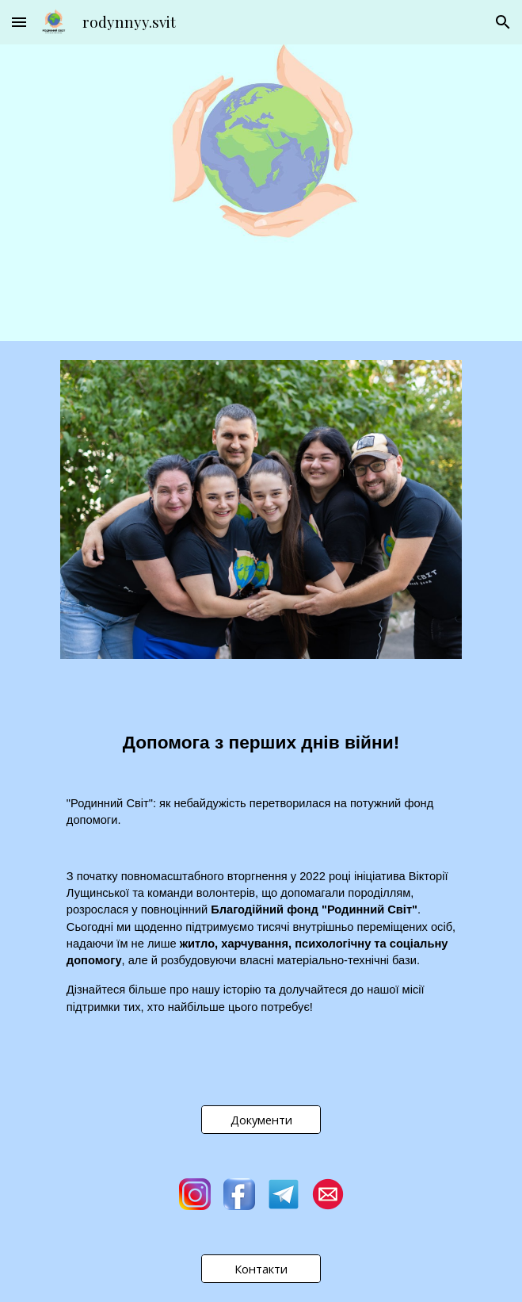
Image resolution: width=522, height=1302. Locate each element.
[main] (261, 734)
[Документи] (261, 1119)
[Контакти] (261, 1268)
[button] (19, 22)
